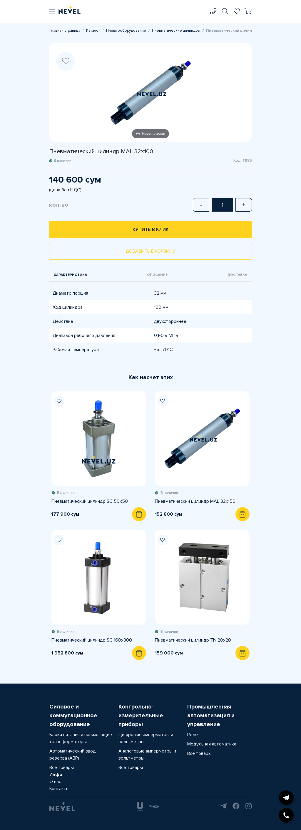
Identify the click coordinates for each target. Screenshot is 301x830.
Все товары (61, 767)
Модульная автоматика (211, 744)
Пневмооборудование (126, 30)
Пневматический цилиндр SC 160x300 (91, 640)
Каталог (93, 30)
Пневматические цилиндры (176, 30)
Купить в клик (151, 229)
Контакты (59, 789)
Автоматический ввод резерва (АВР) (72, 754)
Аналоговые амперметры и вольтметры (147, 754)
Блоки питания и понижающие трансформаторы (80, 738)
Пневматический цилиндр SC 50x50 (89, 501)
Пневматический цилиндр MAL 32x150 (195, 501)
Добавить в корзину (150, 251)
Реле (192, 735)
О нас (55, 782)
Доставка (237, 275)
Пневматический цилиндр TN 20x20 (193, 640)
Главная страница (64, 30)
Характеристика (70, 275)
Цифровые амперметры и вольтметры (145, 738)
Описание (157, 275)
